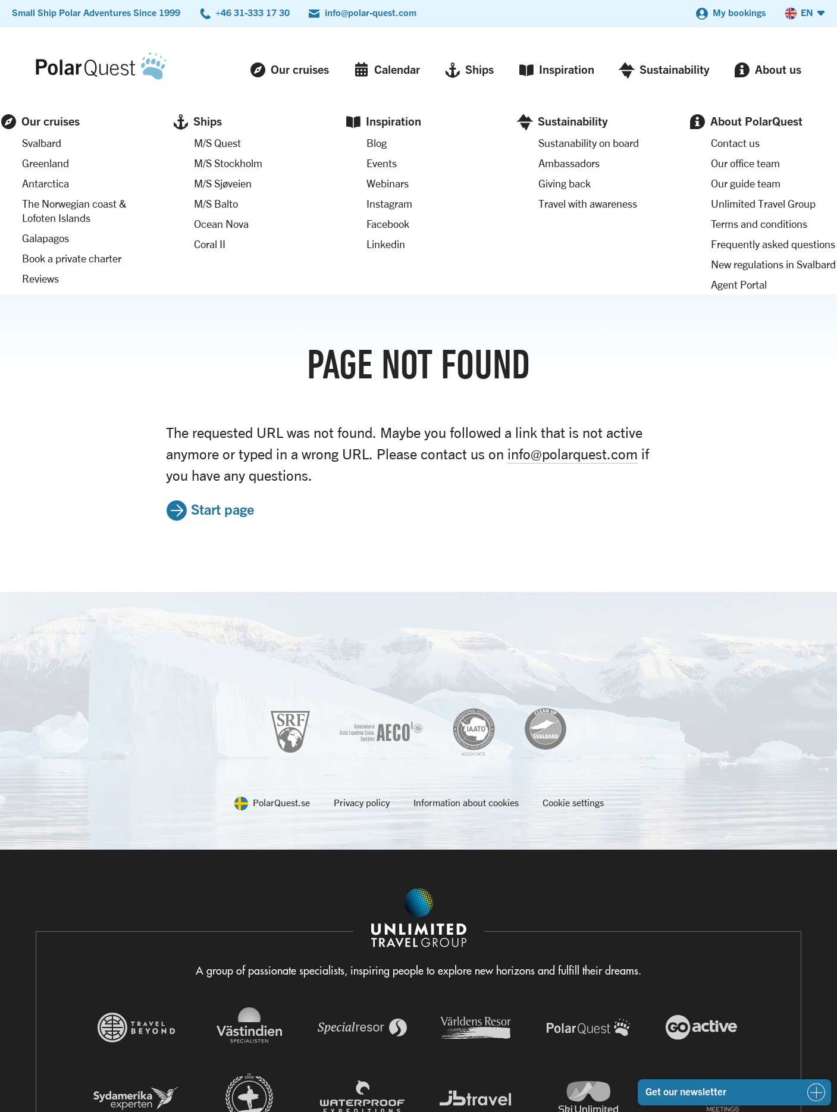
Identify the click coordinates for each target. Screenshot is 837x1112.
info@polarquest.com (572, 270)
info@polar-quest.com (370, 12)
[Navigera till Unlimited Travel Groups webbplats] (418, 946)
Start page (222, 326)
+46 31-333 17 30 (252, 12)
